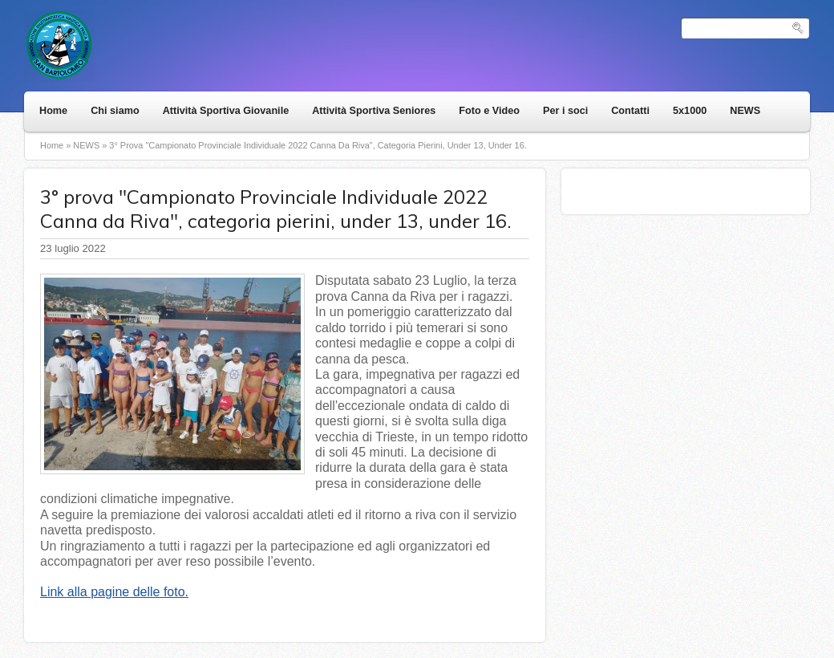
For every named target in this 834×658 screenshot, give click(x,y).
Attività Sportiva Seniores (373, 110)
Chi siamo (115, 110)
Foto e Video (489, 110)
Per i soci (565, 110)
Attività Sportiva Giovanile (226, 110)
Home (53, 110)
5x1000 (689, 110)
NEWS (745, 110)
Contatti (630, 110)
